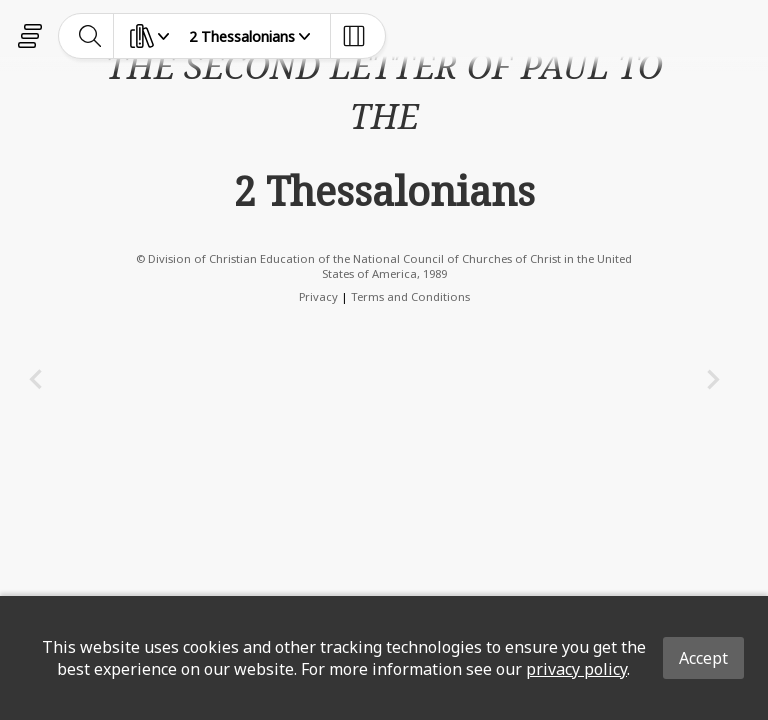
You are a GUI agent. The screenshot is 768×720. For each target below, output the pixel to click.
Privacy (318, 296)
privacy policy (576, 669)
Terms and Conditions (410, 296)
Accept (703, 658)
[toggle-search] (90, 36)
